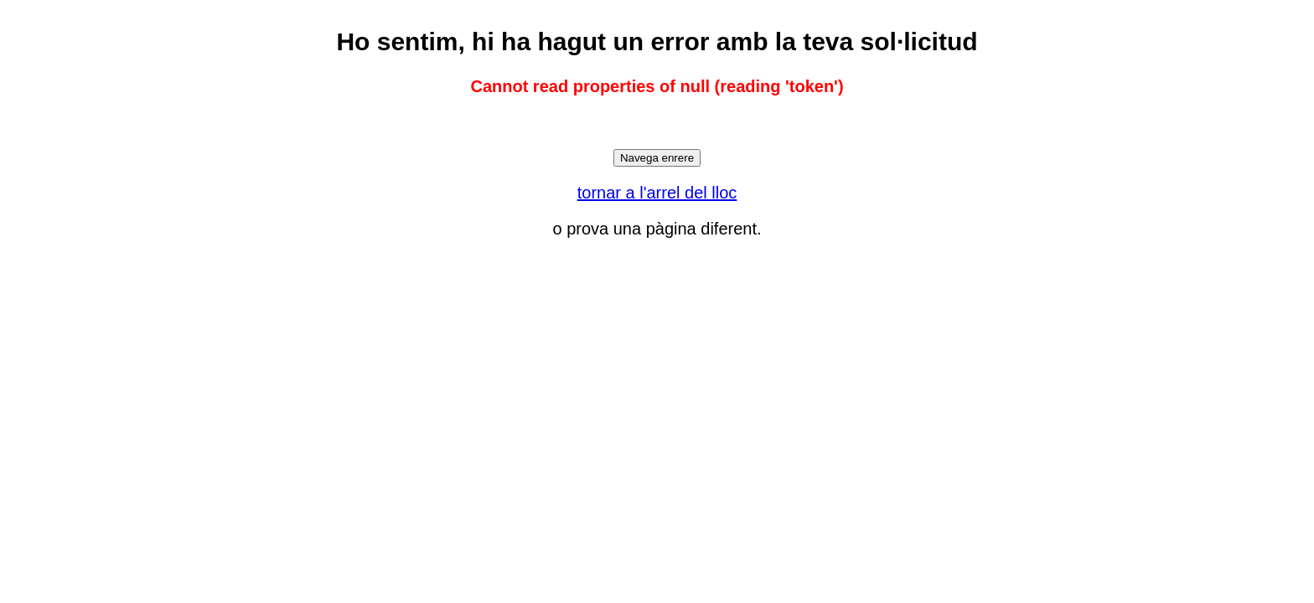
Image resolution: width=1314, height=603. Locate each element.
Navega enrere (657, 158)
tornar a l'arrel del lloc (657, 192)
